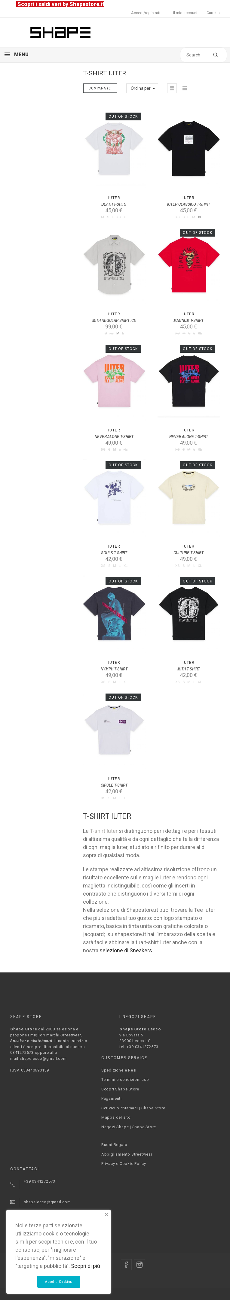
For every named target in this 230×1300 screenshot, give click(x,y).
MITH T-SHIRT (188, 669)
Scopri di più (85, 1266)
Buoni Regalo (114, 1144)
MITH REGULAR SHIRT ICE (114, 320)
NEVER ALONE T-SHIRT (114, 436)
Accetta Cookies (58, 1281)
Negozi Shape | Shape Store (128, 1127)
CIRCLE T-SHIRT (114, 785)
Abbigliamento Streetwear (126, 1154)
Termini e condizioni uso (125, 1079)
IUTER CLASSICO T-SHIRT (188, 204)
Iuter (114, 198)
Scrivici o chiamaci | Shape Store (133, 1108)
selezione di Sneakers (126, 950)
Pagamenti (111, 1098)
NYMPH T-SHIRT (114, 669)
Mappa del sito (116, 1117)
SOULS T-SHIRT (114, 552)
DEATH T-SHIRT (114, 204)
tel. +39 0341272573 (138, 1047)
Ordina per (141, 88)
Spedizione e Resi (118, 1070)
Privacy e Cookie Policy (123, 1163)
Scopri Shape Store (120, 1089)
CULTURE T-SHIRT (188, 552)
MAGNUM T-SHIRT (188, 320)
